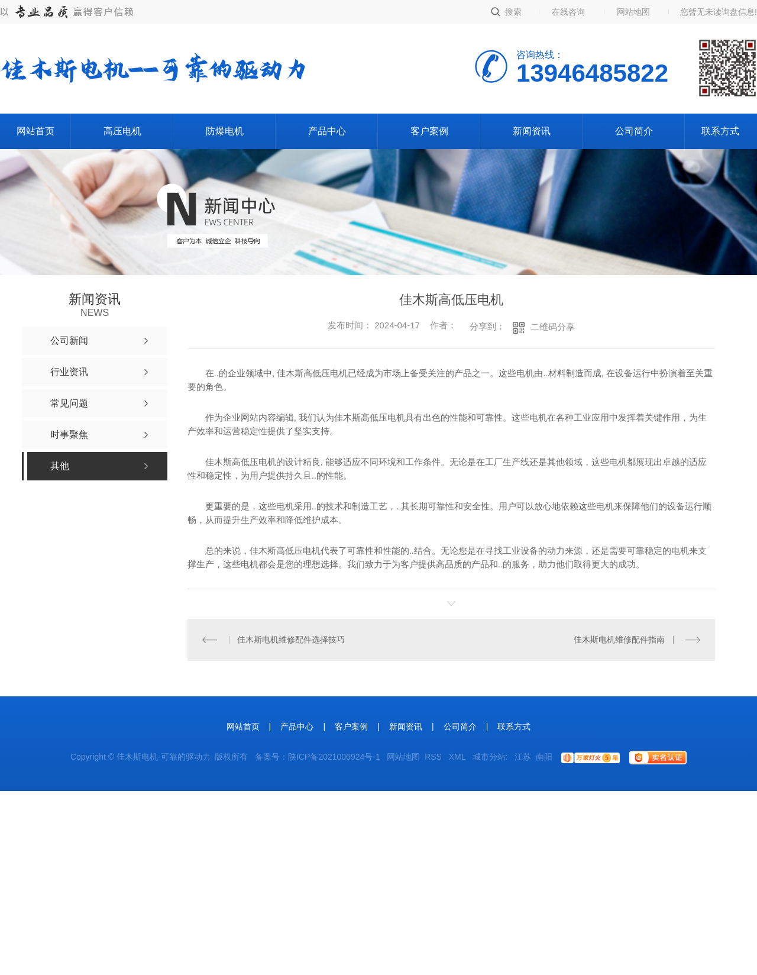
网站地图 (633, 12)
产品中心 (327, 131)
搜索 (513, 12)
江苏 (523, 756)
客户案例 (429, 131)
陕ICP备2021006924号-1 (334, 756)
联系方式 (720, 131)
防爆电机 (225, 131)
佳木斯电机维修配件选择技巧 (291, 639)
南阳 (544, 756)
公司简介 (634, 131)
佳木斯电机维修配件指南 (619, 639)
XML (458, 756)
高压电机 (122, 131)
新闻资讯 (532, 131)
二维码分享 (552, 327)
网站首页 (35, 131)
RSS (434, 756)
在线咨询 (568, 12)
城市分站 (489, 756)
